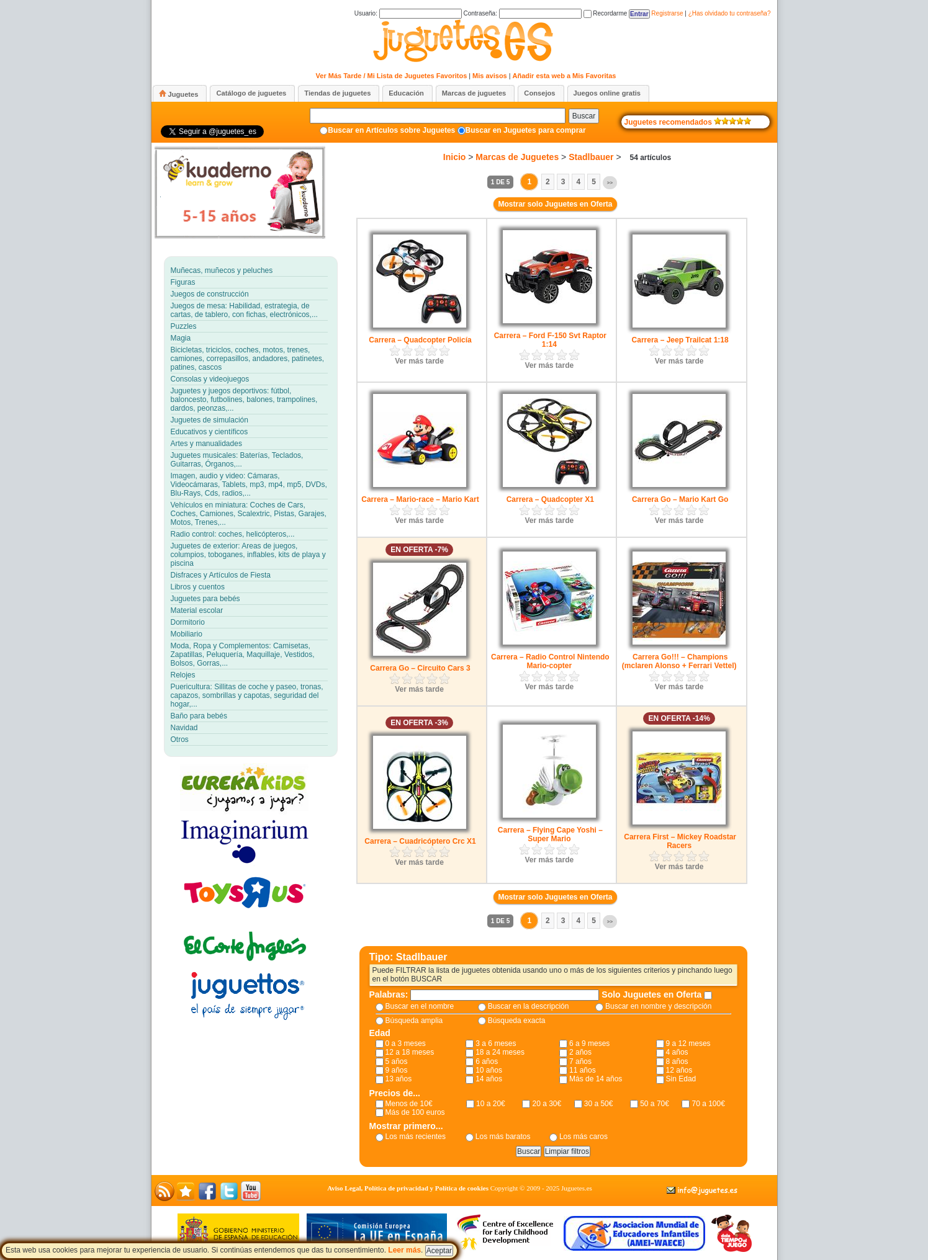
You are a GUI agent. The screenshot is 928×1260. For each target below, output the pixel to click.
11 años (582, 1070)
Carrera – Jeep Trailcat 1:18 (680, 340)
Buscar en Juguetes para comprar (526, 130)
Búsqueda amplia (414, 1020)
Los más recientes (415, 1136)
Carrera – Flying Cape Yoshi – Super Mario (550, 834)
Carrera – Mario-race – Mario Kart (420, 499)
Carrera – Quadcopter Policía (420, 340)
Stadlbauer (591, 157)
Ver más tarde (419, 361)
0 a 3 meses (405, 1043)
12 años (679, 1070)
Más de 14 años (595, 1079)
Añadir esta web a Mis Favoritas (564, 75)
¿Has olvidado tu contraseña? (729, 13)
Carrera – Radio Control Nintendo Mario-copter (550, 661)
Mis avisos (489, 75)
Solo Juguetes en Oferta (652, 994)
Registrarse (667, 13)
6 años (486, 1061)
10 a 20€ (490, 1103)
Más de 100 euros (415, 1112)
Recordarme (605, 13)
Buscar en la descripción (528, 1006)
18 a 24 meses (500, 1052)
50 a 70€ (654, 1103)
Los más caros (583, 1136)
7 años (580, 1061)
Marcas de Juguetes (517, 157)
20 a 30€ (546, 1103)
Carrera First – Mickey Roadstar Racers (680, 841)
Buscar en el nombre (419, 1006)
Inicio (454, 157)
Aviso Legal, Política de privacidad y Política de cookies (408, 1188)
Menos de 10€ (409, 1103)
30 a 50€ (598, 1103)
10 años (488, 1070)
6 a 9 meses (589, 1043)
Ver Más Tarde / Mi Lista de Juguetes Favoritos (391, 75)
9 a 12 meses (688, 1043)
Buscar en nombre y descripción (658, 1006)
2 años (580, 1052)
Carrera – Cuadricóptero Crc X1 (419, 841)
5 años (396, 1061)
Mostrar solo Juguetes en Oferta (555, 204)
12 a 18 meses (410, 1052)
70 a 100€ (707, 1103)
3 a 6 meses (495, 1043)
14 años (488, 1079)
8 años (677, 1061)
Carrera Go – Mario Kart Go (680, 499)
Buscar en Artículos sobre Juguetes (391, 130)
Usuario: (408, 13)
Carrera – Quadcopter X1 (550, 499)
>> (610, 182)
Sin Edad (681, 1079)
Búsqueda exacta (517, 1020)
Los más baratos (503, 1136)
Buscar (583, 116)
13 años (398, 1079)
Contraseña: (522, 13)
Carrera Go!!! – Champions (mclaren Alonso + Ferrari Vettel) (679, 661)
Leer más (404, 1250)
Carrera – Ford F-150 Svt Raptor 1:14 (550, 340)
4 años (677, 1052)
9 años (396, 1070)
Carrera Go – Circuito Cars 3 (420, 668)
